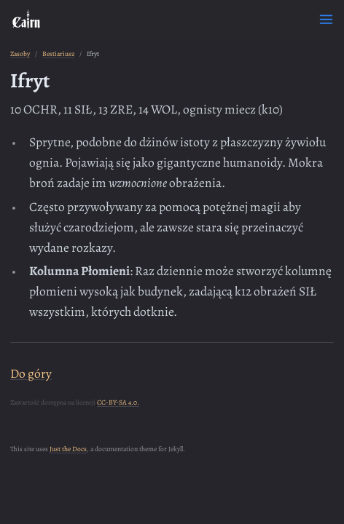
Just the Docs (68, 448)
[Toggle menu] (326, 19)
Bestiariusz (58, 53)
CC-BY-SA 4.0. (118, 402)
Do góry (31, 373)
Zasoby (20, 53)
